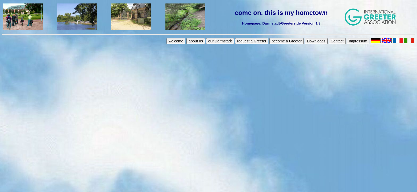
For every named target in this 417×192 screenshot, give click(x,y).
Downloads (316, 41)
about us (196, 41)
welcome (176, 41)
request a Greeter (251, 41)
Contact (337, 41)
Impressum (358, 41)
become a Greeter (287, 41)
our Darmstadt (220, 41)
